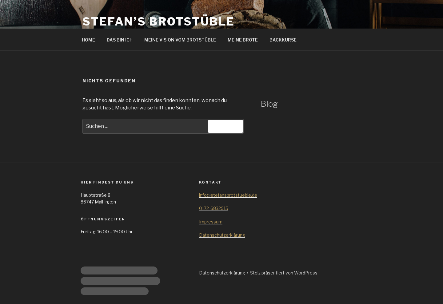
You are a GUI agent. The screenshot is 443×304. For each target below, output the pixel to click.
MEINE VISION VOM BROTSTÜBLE (180, 39)
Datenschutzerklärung (222, 235)
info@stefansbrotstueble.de (228, 195)
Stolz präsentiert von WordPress (283, 272)
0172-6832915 (213, 208)
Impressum (210, 221)
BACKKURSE (283, 39)
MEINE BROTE (243, 39)
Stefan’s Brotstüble (158, 21)
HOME (88, 39)
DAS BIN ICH (120, 39)
